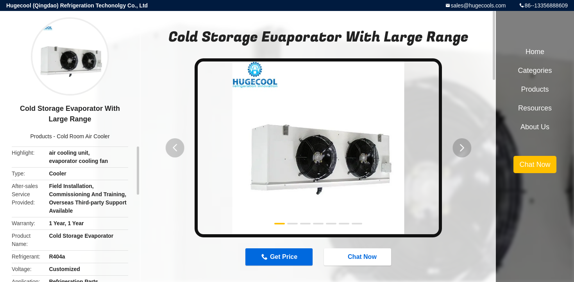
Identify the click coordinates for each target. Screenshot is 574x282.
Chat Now (359, 257)
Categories (535, 70)
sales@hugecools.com (478, 5)
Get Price (283, 257)
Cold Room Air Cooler (83, 136)
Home (535, 52)
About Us (534, 127)
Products (41, 136)
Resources (535, 108)
